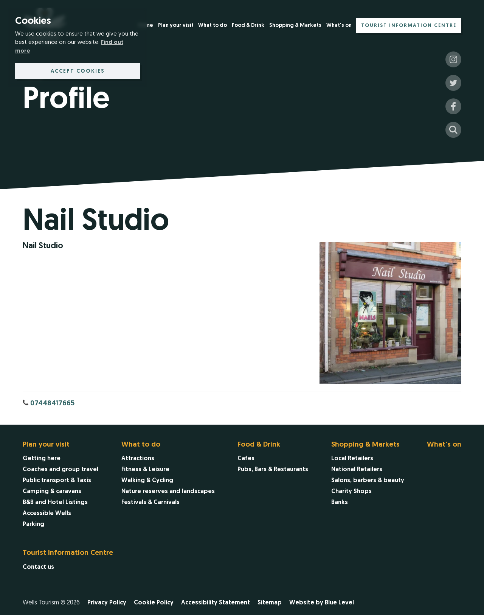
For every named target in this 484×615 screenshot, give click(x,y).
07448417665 (52, 403)
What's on (339, 25)
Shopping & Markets (295, 25)
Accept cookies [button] (78, 71)
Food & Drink (248, 25)
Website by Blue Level (321, 603)
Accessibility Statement (215, 603)
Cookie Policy (154, 603)
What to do (212, 25)
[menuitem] (176, 26)
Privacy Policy (106, 603)
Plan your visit (176, 25)
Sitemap (270, 603)
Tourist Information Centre (408, 25)
